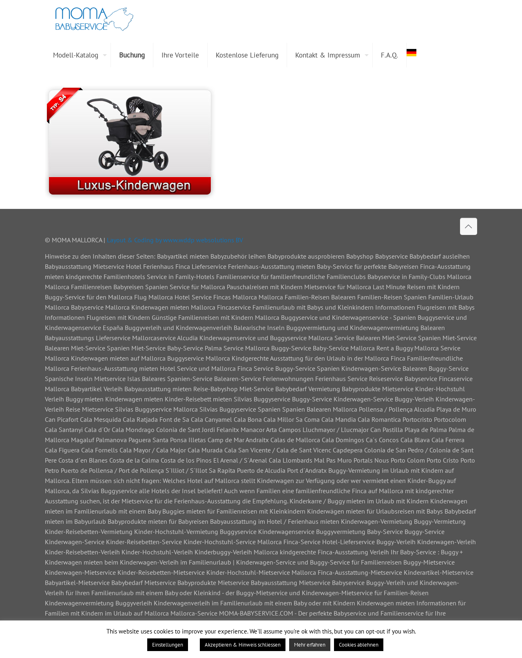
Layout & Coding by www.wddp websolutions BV (175, 240)
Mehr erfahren (309, 644)
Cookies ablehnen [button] (358, 644)
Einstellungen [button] (167, 644)
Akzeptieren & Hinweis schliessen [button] (243, 644)
